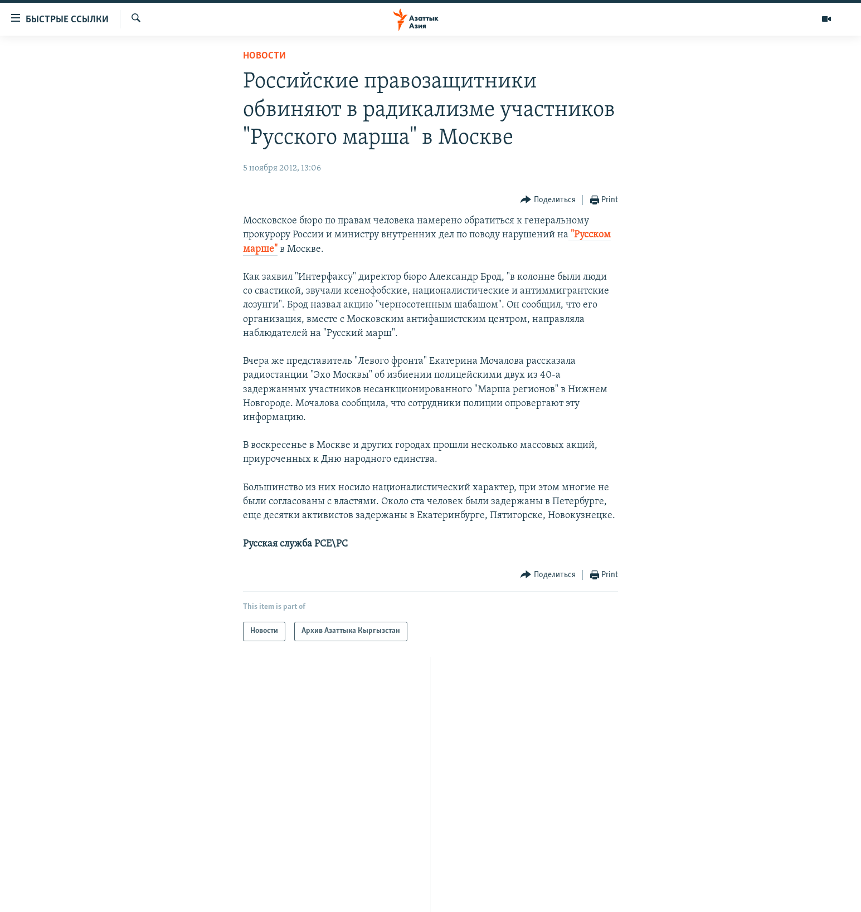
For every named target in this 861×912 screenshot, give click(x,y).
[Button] (548, 200)
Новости (264, 56)
